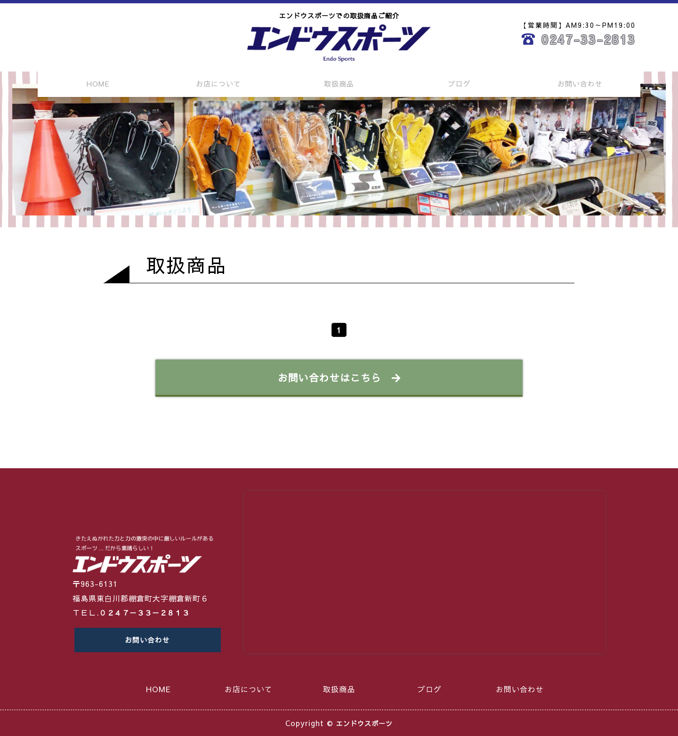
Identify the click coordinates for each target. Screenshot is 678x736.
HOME (98, 83)
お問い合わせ (580, 83)
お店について (218, 83)
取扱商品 (339, 83)
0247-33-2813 (588, 39)
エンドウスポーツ (364, 723)
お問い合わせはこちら (339, 377)
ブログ (459, 83)
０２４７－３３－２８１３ (147, 607)
